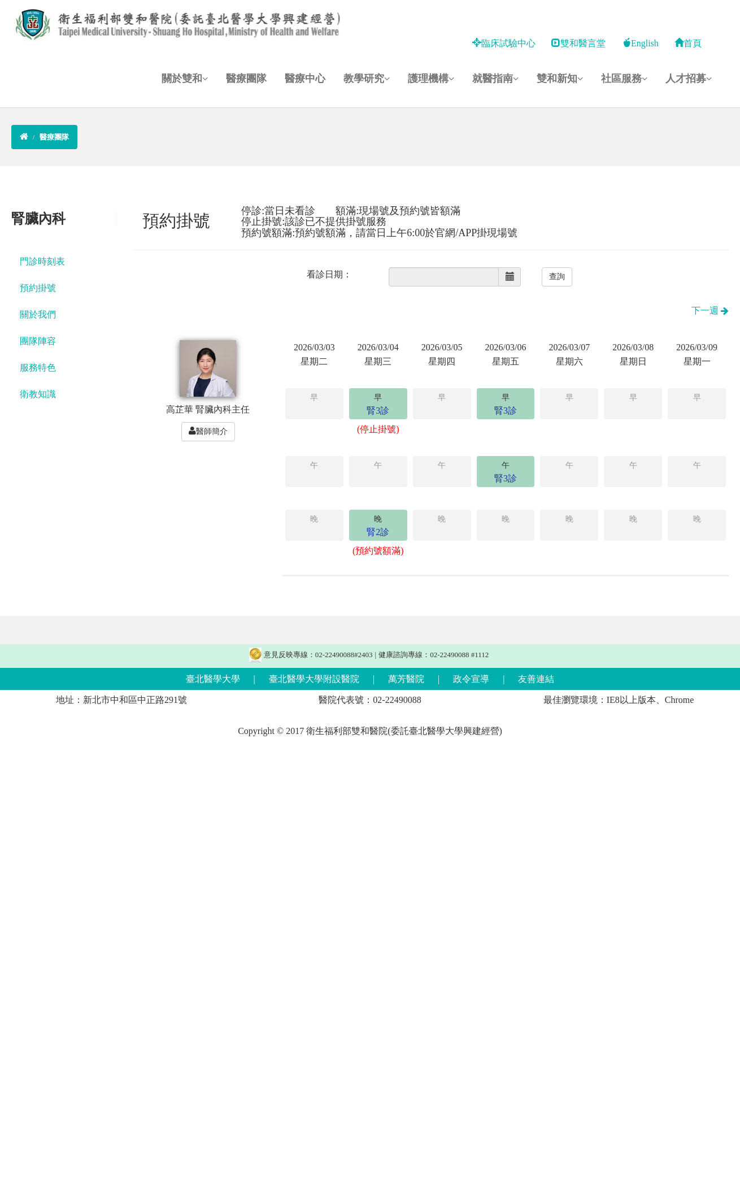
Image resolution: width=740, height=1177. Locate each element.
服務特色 (38, 367)
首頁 (688, 43)
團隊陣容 (38, 341)
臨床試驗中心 (504, 43)
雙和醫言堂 (578, 43)
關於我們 (38, 314)
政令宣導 (471, 679)
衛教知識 (38, 394)
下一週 (710, 310)
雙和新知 (560, 78)
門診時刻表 (42, 261)
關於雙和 (185, 78)
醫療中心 (305, 78)
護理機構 (431, 78)
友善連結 (536, 679)
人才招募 (688, 78)
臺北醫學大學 (213, 679)
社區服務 (624, 78)
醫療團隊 (246, 78)
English (640, 43)
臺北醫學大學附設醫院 (314, 679)
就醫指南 (495, 78)
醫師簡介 (208, 431)
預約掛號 (38, 288)
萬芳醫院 (406, 679)
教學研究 (366, 78)
